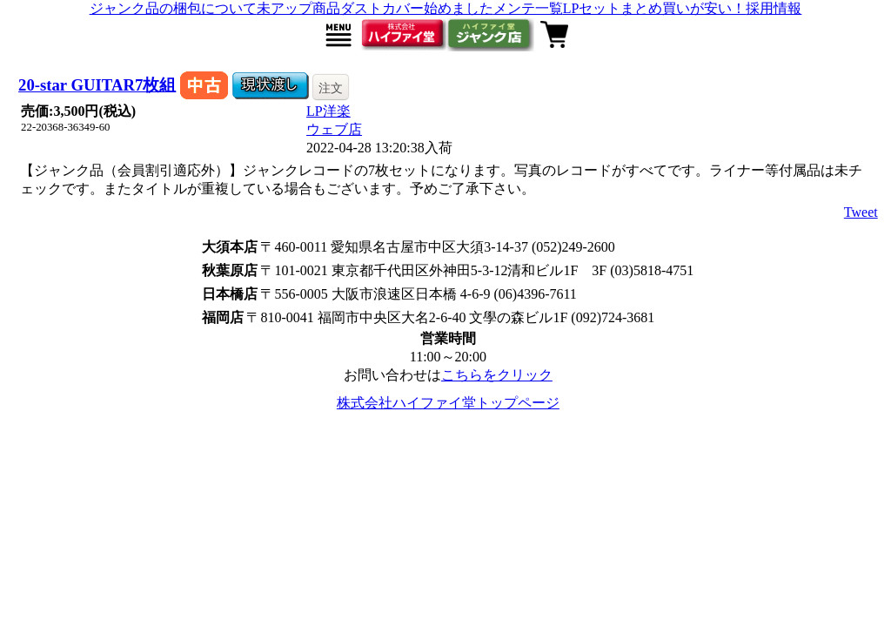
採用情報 (773, 8)
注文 (330, 88)
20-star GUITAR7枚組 (97, 85)
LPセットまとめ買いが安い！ (655, 8)
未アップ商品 (298, 8)
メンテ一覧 (528, 8)
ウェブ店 (334, 129)
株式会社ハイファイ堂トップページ (448, 402)
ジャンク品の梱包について (173, 8)
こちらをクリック (497, 374)
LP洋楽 (328, 111)
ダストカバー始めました (416, 8)
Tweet (861, 212)
